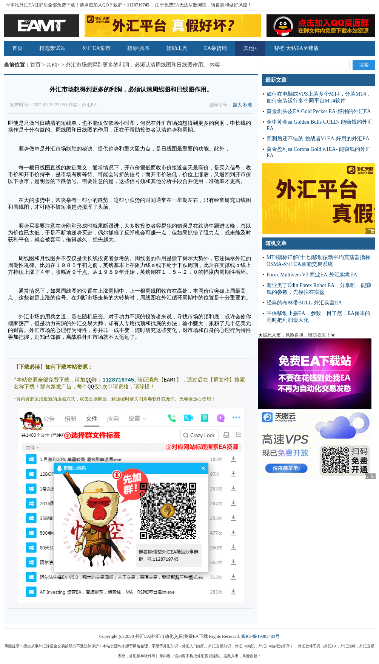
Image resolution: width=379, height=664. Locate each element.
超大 (237, 104)
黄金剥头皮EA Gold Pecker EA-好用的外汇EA (319, 111)
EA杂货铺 (215, 48)
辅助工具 (177, 48)
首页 (17, 48)
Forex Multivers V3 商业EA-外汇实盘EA (312, 275)
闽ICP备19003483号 (260, 636)
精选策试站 (52, 48)
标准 (247, 104)
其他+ (250, 48)
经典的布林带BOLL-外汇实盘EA (304, 303)
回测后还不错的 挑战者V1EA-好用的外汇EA (318, 138)
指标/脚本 (138, 48)
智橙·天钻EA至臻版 (296, 48)
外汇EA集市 (96, 48)
